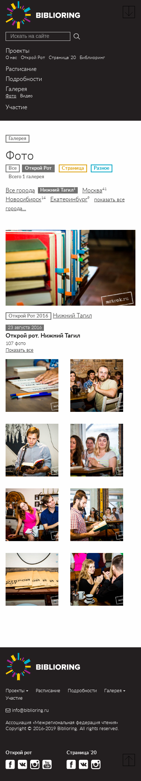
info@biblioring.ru (30, 710)
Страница (73, 168)
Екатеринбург (70, 199)
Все (13, 168)
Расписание (21, 68)
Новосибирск (26, 199)
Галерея (16, 88)
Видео (26, 95)
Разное (101, 168)
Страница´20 (62, 57)
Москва (94, 190)
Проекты (17, 50)
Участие (16, 107)
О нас (11, 57)
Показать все (19, 349)
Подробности (24, 78)
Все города (20, 190)
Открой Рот (33, 57)
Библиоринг (92, 57)
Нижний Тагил (58, 189)
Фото (11, 95)
